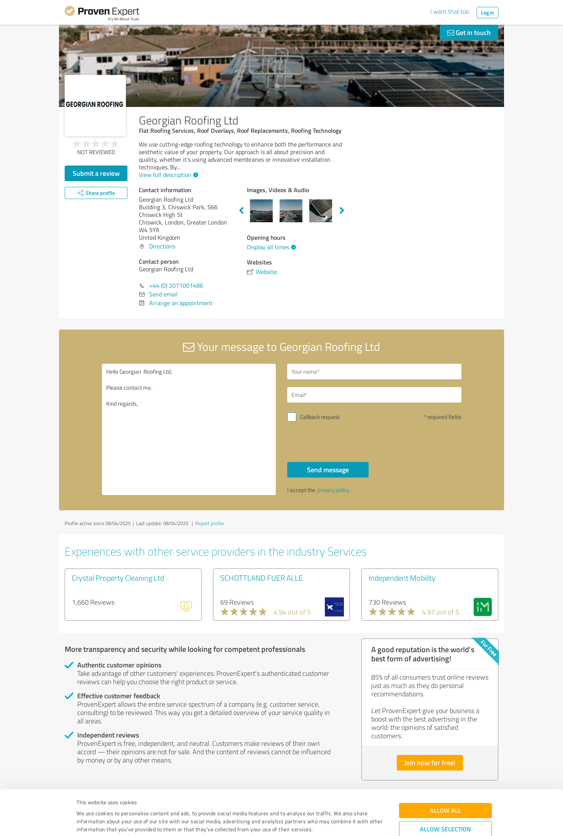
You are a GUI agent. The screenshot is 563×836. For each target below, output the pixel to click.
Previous (241, 211)
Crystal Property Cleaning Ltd (118, 577)
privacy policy (333, 490)
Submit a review (96, 173)
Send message (328, 470)
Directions (162, 246)
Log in (487, 12)
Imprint (85, 800)
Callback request (320, 417)
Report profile (209, 523)
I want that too (449, 11)
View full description (167, 174)
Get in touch (469, 32)
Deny (445, 807)
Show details (329, 821)
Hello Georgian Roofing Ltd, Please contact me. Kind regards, (189, 429)
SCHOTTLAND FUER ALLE (261, 577)
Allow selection (445, 784)
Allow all (445, 765)
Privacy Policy (114, 800)
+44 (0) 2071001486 (176, 285)
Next (342, 211)
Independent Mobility (402, 577)
